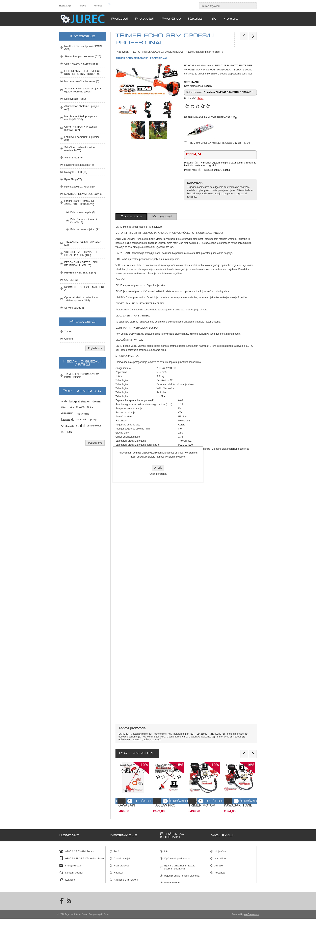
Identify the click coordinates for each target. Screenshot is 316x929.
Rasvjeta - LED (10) (75, 172)
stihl (80, 425)
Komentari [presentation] (162, 216)
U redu (158, 467)
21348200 (215, 733)
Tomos (68, 331)
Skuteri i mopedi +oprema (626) (82, 56)
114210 (200, 733)
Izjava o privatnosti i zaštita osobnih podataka (179, 863)
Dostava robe (172, 878)
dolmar (97, 401)
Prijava (82, 5)
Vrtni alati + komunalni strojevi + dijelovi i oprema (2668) (82, 90)
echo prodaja (151, 739)
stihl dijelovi (94, 425)
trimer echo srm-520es (229, 736)
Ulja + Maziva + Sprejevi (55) (81, 63)
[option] (133, 786)
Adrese (218, 861)
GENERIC (67, 413)
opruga (93, 419)
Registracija (65, 5)
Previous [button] (244, 754)
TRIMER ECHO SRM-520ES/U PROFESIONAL (82, 376)
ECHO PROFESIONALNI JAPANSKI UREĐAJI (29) (79, 203)
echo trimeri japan (128, 739)
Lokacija (70, 875)
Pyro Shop (120, 889)
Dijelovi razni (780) (75, 98)
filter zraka (67, 407)
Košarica (219, 868)
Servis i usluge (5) (74, 307)
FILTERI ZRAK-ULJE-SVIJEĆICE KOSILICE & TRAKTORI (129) (83, 72)
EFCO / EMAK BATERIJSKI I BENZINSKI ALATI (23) (81, 264)
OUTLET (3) (71, 279)
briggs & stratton (79, 401)
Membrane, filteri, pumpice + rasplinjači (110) (80, 118)
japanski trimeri (181, 733)
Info (166, 846)
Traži (116, 846)
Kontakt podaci (74, 868)
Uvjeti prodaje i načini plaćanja (182, 871)
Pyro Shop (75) (73, 179)
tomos (66, 431)
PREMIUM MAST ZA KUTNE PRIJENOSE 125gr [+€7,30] (219, 142)
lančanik (82, 419)
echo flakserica (177, 736)
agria (64, 401)
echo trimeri (160, 733)
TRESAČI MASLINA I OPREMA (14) (82, 243)
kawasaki (68, 419)
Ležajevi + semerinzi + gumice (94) (82, 138)
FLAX (90, 407)
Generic (69, 338)
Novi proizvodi (122, 861)
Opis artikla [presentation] (131, 216)
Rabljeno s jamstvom (126, 875)
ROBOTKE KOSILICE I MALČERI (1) (84, 289)
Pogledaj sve (95, 348)
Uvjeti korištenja (158, 473)
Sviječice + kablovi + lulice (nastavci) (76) (79, 149)
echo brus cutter (235, 733)
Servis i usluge (122, 882)
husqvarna (82, 413)
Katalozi (118, 868)
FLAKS (80, 407)
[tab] (131, 216)
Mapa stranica (172, 892)
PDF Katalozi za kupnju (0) (80, 186)
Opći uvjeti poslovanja (176, 854)
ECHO (122, 733)
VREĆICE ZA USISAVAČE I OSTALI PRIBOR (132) (80, 253)
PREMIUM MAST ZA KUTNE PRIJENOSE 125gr (211, 117)
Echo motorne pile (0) (82, 212)
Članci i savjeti (122, 854)
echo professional (127, 736)
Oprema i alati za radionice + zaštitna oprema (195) (81, 299)
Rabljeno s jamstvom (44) (79, 164)
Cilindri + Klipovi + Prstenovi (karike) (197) (80, 128)
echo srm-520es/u (153, 736)
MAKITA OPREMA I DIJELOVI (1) (83, 193)
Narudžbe (220, 854)
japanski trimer (141, 733)
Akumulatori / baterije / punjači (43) (81, 108)
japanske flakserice (201, 736)
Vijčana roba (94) (74, 157)
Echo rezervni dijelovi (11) (85, 229)
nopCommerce (251, 924)
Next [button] (253, 754)
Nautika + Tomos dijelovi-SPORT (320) (83, 48)
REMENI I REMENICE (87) (80, 272)
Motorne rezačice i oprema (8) (81, 81)
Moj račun (220, 846)
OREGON (67, 425)
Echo (200, 98)
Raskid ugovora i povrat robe (181, 885)
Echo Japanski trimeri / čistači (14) (83, 221)
